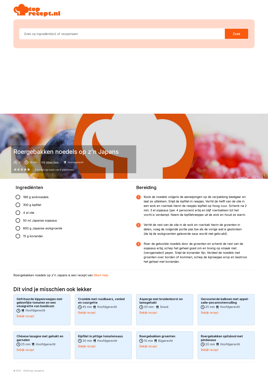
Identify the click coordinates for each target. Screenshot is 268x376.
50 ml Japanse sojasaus (40, 220)
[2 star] (21, 169)
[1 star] (18, 169)
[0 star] (15, 169)
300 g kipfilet (32, 205)
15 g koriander (33, 236)
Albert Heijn (52, 162)
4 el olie (28, 213)
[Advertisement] (134, 80)
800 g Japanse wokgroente (42, 228)
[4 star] (28, 169)
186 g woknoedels (36, 197)
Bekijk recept (26, 316)
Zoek (236, 34)
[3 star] (25, 169)
